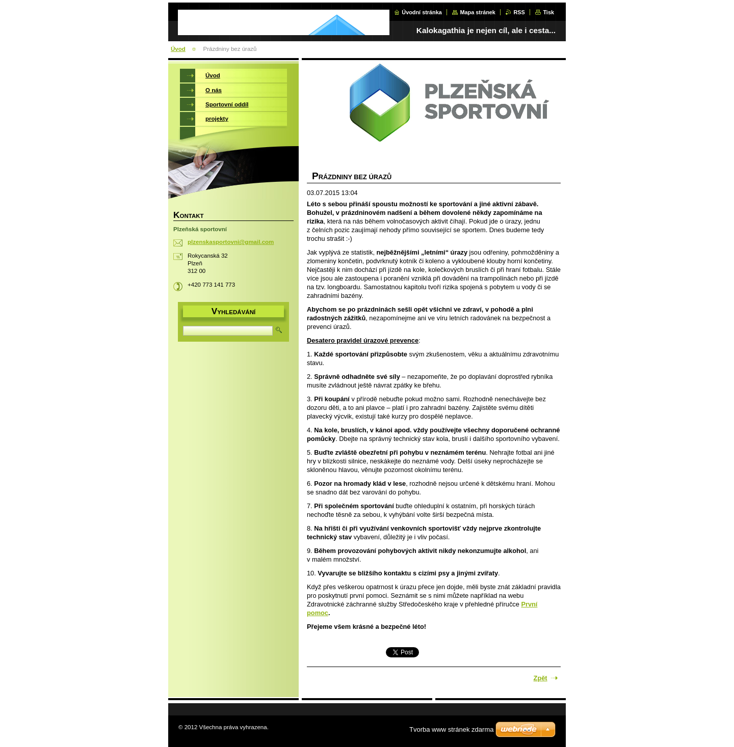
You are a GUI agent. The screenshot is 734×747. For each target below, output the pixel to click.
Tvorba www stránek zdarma (451, 729)
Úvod (178, 49)
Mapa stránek (477, 12)
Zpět (540, 678)
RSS (519, 12)
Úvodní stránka (422, 12)
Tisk (548, 12)
